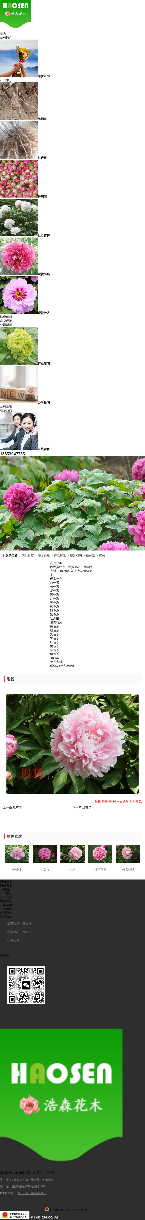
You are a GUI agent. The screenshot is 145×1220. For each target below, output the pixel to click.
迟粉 (102, 555)
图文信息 (44, 555)
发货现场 (6, 320)
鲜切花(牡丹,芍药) (62, 665)
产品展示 (60, 555)
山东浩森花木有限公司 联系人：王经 (25, 1172)
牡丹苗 (54, 618)
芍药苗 (54, 658)
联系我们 (6, 410)
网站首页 (28, 555)
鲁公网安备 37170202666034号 (67, 1209)
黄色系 (54, 602)
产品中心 (6, 80)
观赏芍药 (76, 555)
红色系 (54, 598)
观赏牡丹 (56, 578)
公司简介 (6, 37)
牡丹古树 (56, 661)
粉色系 (90, 555)
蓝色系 (54, 606)
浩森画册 (6, 316)
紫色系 (54, 614)
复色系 (54, 590)
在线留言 (6, 909)
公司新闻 (6, 324)
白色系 (54, 582)
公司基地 (6, 406)
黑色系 (54, 594)
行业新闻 (6, 897)
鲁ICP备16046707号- (31, 1193)
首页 (3, 33)
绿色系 (54, 610)
